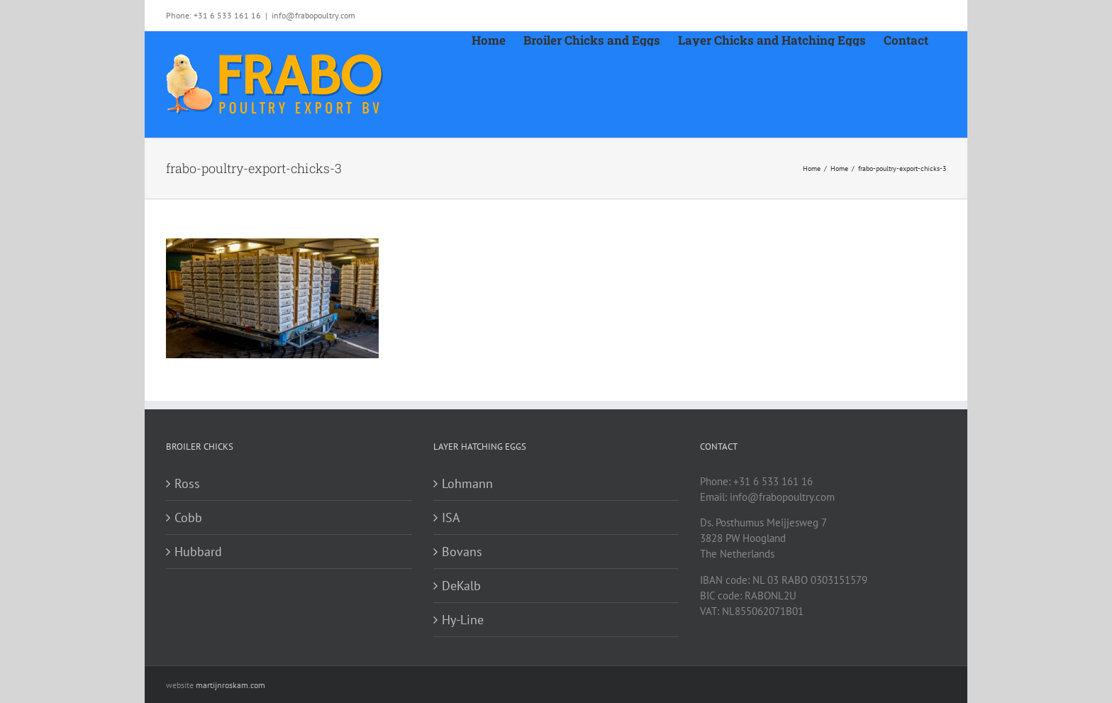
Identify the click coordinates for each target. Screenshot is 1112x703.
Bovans (462, 551)
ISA (451, 517)
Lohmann (467, 483)
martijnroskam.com (230, 685)
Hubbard (198, 551)
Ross (187, 483)
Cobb (188, 517)
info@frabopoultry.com (313, 15)
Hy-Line (463, 619)
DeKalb (461, 585)
